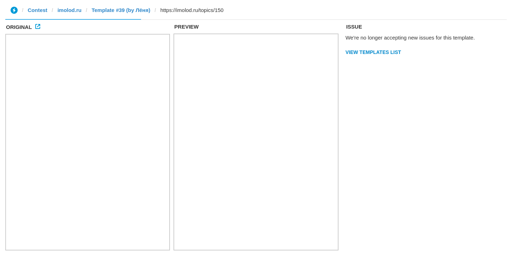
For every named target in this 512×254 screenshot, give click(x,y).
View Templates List (373, 52)
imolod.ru (69, 10)
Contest (38, 10)
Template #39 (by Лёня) (121, 10)
